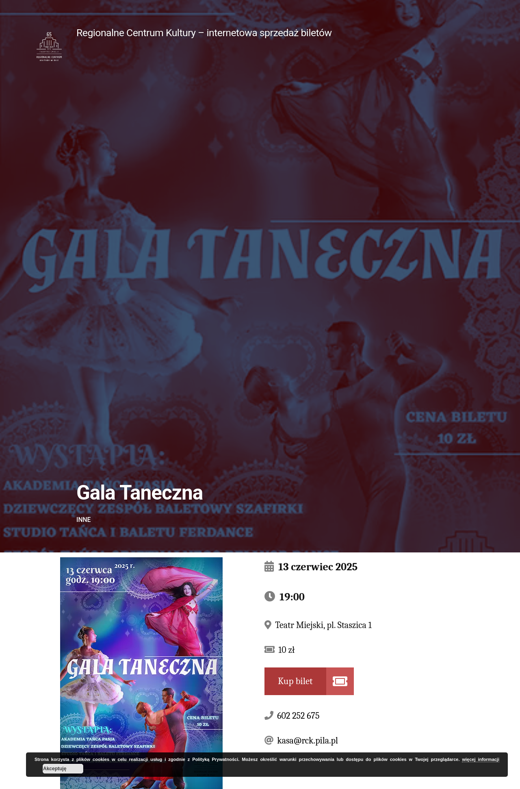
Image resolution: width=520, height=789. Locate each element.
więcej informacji (480, 759)
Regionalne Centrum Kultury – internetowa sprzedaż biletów (204, 33)
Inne (83, 520)
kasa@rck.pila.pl (307, 740)
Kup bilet (295, 681)
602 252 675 (298, 716)
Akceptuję (54, 769)
